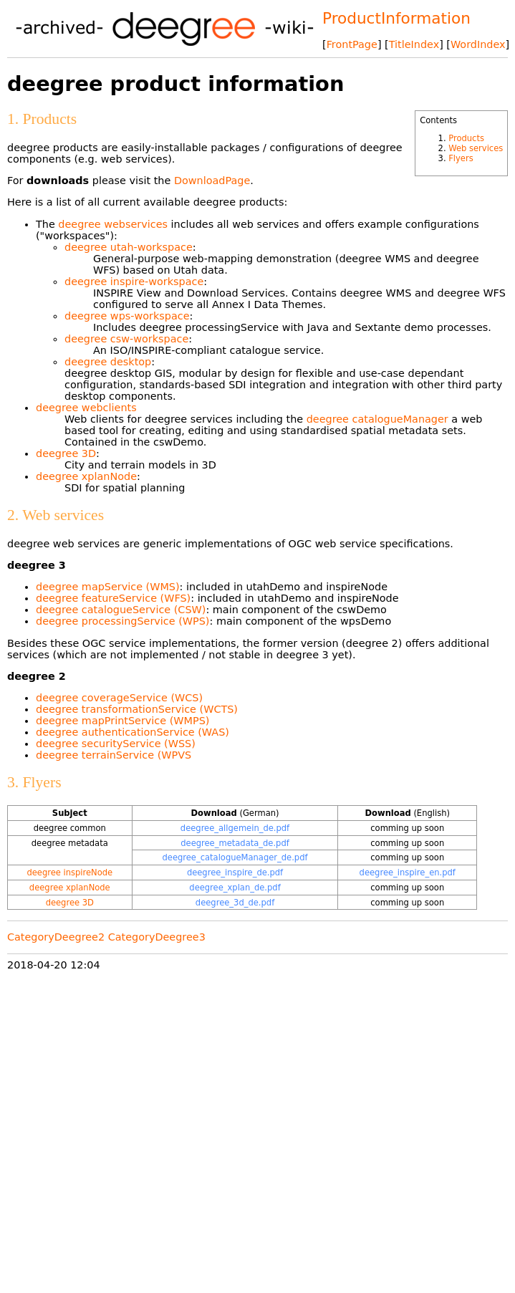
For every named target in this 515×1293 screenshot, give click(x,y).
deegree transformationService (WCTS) (137, 709)
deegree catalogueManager (377, 419)
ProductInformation (396, 18)
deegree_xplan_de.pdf (234, 888)
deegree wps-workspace (127, 316)
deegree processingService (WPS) (122, 621)
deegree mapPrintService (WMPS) (122, 720)
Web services (475, 148)
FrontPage (352, 44)
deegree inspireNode (69, 872)
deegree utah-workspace (128, 247)
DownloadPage (212, 180)
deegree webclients (86, 407)
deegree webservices (113, 224)
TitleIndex (414, 44)
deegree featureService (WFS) (113, 598)
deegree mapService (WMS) (108, 586)
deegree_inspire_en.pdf (408, 872)
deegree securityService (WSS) (116, 743)
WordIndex (478, 44)
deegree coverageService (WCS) (119, 697)
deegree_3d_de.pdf (235, 903)
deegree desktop (107, 361)
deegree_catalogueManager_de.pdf (234, 857)
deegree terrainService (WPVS (113, 755)
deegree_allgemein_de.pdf (235, 828)
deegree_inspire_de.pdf (235, 872)
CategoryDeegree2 (56, 937)
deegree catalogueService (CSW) (121, 609)
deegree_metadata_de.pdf (235, 843)
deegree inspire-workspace (133, 281)
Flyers (460, 158)
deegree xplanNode (86, 476)
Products (466, 138)
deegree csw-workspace (126, 339)
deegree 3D (66, 453)
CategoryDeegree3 (157, 937)
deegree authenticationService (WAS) (132, 732)
